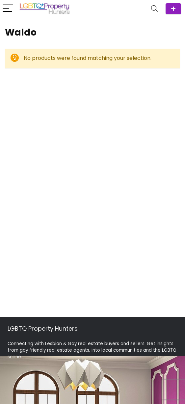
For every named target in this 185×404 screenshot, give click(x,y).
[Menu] (8, 8)
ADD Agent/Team (173, 8)
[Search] (154, 8)
